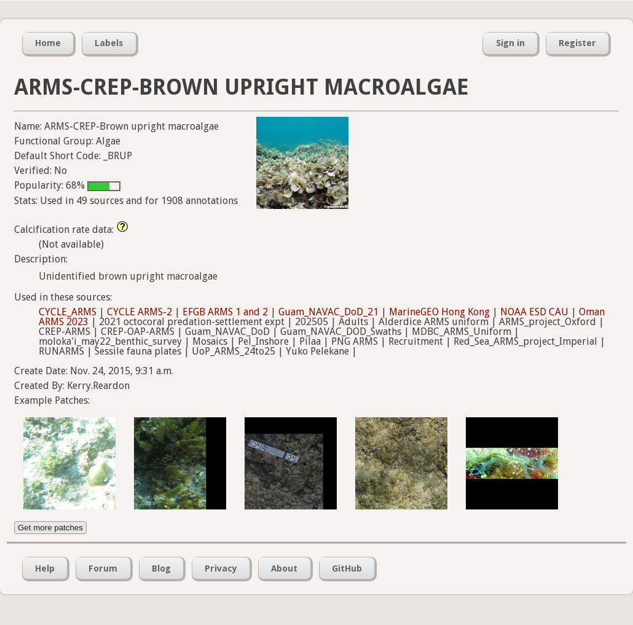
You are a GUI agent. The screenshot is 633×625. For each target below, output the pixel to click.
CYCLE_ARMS (67, 312)
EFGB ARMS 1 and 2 (225, 312)
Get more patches (50, 527)
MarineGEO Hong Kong (439, 312)
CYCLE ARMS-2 (139, 312)
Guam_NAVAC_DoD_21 (328, 312)
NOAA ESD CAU (534, 312)
